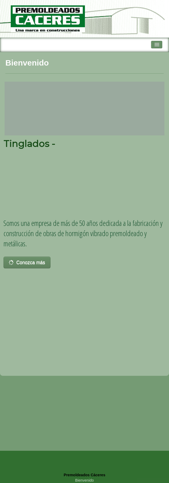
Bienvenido (84, 480)
